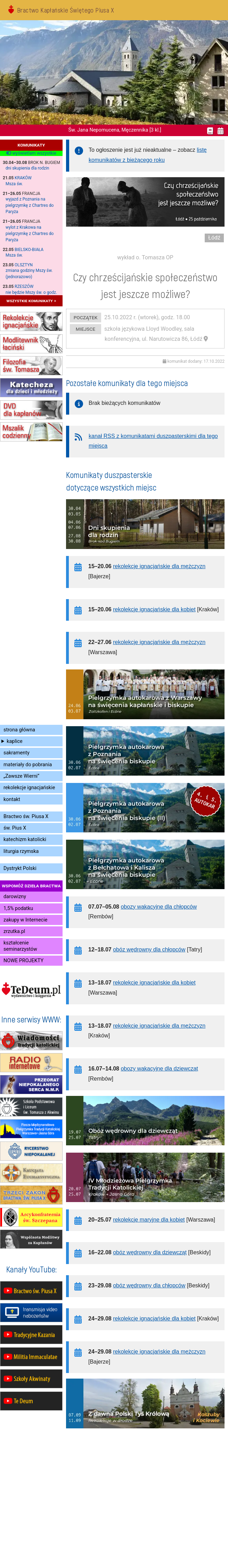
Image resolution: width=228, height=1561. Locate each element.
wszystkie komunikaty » (31, 300)
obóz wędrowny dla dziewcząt (150, 1252)
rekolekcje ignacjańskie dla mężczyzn (159, 566)
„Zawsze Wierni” (21, 776)
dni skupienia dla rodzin (27, 168)
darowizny (14, 897)
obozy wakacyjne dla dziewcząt (159, 1069)
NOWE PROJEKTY (23, 961)
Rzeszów (24, 286)
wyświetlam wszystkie (31, 153)
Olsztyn (24, 264)
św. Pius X (14, 828)
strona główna (19, 730)
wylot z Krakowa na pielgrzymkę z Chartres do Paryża (30, 233)
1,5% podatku (18, 908)
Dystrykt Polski (19, 868)
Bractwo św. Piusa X (25, 816)
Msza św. (14, 183)
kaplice (14, 741)
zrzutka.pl (14, 931)
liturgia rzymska (21, 851)
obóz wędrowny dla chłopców (149, 949)
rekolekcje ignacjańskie (29, 788)
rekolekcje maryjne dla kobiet (149, 1220)
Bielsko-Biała (29, 249)
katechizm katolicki (24, 839)
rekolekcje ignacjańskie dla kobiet (154, 609)
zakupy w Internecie (25, 920)
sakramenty (16, 753)
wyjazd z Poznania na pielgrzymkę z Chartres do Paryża (30, 205)
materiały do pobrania (27, 765)
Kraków (23, 177)
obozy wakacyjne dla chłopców (159, 907)
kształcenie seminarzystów (20, 946)
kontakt (11, 799)
